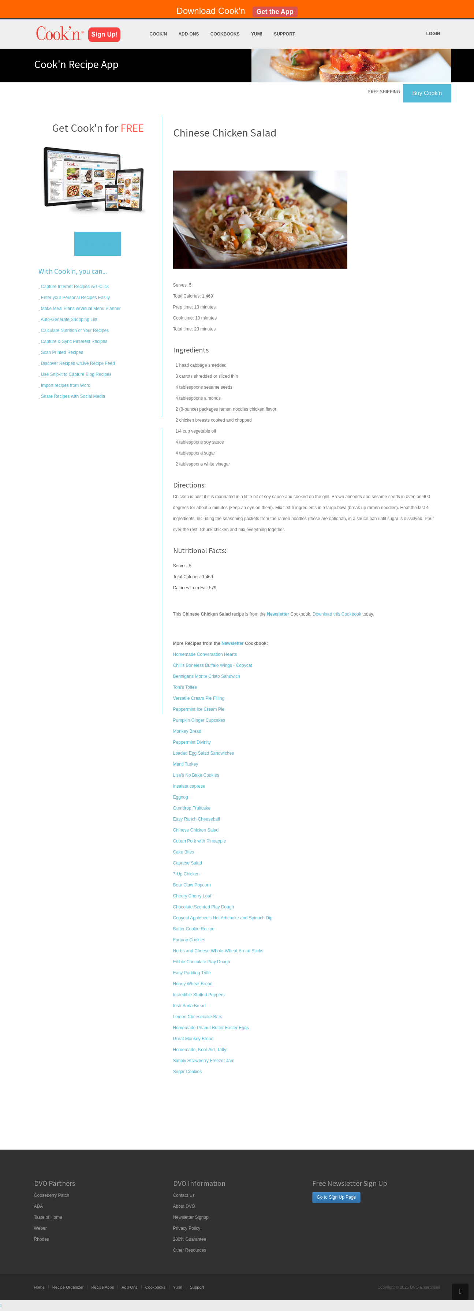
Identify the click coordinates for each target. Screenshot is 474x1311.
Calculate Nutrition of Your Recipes (74, 330)
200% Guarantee (189, 1239)
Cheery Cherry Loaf (192, 896)
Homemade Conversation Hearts (205, 654)
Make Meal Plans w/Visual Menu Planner (80, 308)
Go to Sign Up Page (336, 1197)
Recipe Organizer (68, 1287)
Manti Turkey (185, 764)
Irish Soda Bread (189, 1005)
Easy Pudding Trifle (192, 972)
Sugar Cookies (187, 1071)
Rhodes (41, 1239)
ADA (38, 1206)
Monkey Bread (187, 731)
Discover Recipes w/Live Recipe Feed (77, 363)
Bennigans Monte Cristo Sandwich (206, 676)
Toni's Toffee (185, 687)
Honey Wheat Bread (193, 983)
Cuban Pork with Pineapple (199, 841)
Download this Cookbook (337, 614)
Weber (40, 1228)
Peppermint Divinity (192, 742)
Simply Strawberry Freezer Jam (204, 1060)
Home (39, 1287)
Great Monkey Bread (193, 1038)
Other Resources (189, 1250)
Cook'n (158, 34)
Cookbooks (225, 34)
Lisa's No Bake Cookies (196, 775)
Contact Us (184, 1195)
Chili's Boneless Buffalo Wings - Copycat (212, 665)
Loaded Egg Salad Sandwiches (203, 753)
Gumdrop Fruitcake (192, 808)
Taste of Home (48, 1217)
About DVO (184, 1206)
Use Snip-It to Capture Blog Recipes (76, 374)
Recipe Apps (102, 1287)
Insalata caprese (189, 786)
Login (433, 33)
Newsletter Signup (191, 1217)
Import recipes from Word (65, 385)
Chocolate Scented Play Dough (203, 907)
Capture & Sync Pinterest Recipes (74, 341)
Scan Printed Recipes (61, 352)
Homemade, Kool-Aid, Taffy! (200, 1049)
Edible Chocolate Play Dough (201, 961)
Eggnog (180, 797)
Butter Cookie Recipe (193, 928)
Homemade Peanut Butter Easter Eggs (211, 1027)
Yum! (256, 34)
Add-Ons (188, 34)
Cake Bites (183, 852)
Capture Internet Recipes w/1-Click (74, 286)
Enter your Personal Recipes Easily (75, 297)
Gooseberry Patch (52, 1195)
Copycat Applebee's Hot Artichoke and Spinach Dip (223, 917)
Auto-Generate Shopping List (68, 319)
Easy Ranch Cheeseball (196, 819)
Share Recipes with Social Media (72, 396)
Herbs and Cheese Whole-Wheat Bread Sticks (218, 950)
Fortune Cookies (189, 939)
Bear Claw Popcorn (192, 885)
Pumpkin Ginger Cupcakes (199, 720)
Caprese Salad (187, 863)
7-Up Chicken (186, 874)
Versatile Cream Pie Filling (199, 698)
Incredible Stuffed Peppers (199, 994)
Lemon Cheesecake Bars (198, 1016)
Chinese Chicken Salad (196, 830)
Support (284, 34)
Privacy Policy (187, 1228)
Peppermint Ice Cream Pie (199, 709)
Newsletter (232, 643)
